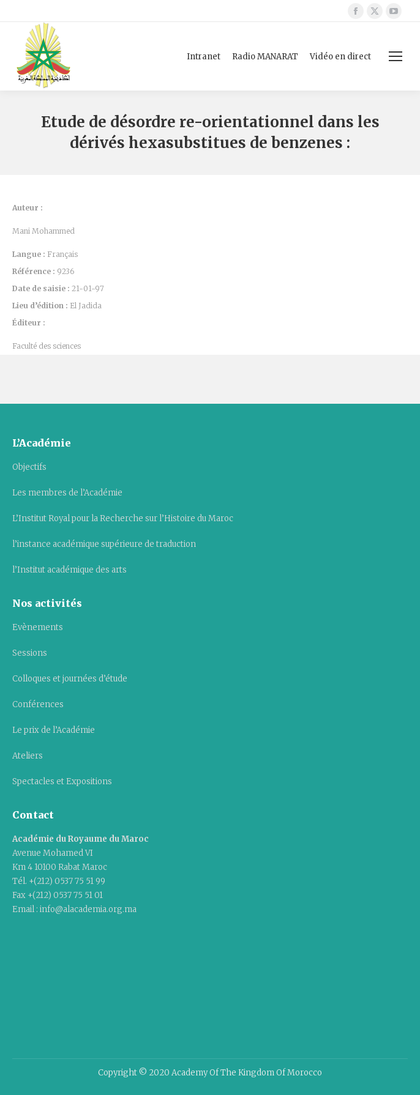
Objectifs (29, 467)
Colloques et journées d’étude (69, 679)
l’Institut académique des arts (69, 570)
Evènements (37, 627)
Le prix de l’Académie (53, 730)
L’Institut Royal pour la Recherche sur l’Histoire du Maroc (122, 518)
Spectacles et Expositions (62, 781)
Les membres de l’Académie (67, 493)
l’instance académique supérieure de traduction (104, 544)
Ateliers (27, 756)
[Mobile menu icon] (395, 56)
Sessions (29, 653)
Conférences (38, 704)
